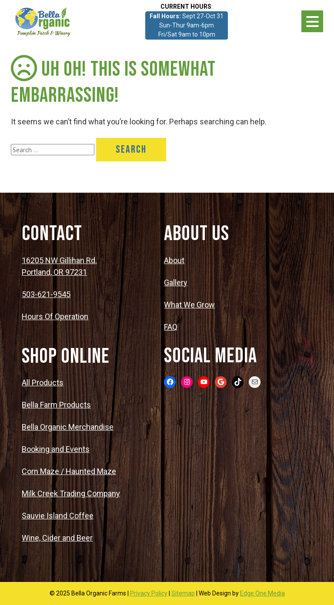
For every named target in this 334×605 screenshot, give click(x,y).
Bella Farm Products (56, 404)
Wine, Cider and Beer (57, 537)
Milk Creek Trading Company (71, 493)
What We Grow (189, 304)
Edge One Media (262, 593)
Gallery (175, 282)
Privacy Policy (148, 593)
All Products (42, 382)
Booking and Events (56, 449)
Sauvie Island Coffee (58, 515)
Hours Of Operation (55, 316)
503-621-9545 (46, 294)
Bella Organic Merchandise (68, 426)
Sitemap (183, 593)
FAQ (170, 326)
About (174, 260)
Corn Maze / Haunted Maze (69, 471)
